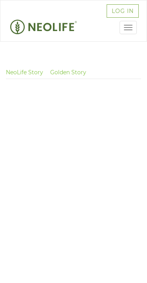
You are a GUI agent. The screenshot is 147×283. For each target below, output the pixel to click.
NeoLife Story (24, 72)
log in (123, 11)
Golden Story (68, 72)
